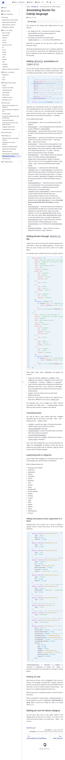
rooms (4, 50)
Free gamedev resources (8, 129)
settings (4, 52)
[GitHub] (47, 2)
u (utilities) (5, 66)
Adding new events (7, 151)
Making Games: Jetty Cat (8, 24)
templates (4, 64)
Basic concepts (6, 33)
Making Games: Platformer (9, 22)
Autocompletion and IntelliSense (10, 153)
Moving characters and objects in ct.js (10, 110)
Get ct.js (21, 2)
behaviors (4, 37)
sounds (4, 54)
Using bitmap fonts (7, 90)
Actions (4, 85)
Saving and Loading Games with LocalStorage (10, 117)
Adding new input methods (9, 149)
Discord (29, 2)
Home (14, 2)
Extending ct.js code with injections (8, 143)
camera (4, 40)
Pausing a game (6, 113)
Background (5, 74)
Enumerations (5, 95)
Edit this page (30, 727)
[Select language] (44, 2)
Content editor (6, 92)
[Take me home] (4, 2)
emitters (4, 42)
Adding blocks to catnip (8, 156)
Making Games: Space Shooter (10, 20)
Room (3, 79)
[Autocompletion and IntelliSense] (37, 736)
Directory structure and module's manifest (10, 139)
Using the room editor (7, 87)
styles (3, 57)
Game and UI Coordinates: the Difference (10, 106)
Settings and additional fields (9, 146)
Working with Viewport (8, 120)
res (3, 47)
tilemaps (4, 59)
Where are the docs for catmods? (10, 69)
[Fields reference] (56, 736)
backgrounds (5, 35)
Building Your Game (7, 97)
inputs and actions (7, 45)
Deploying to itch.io (7, 100)
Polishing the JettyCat (8, 27)
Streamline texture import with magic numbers (10, 123)
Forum (37, 2)
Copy (3, 77)
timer (3, 62)
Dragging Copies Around (8, 127)
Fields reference (6, 158)
